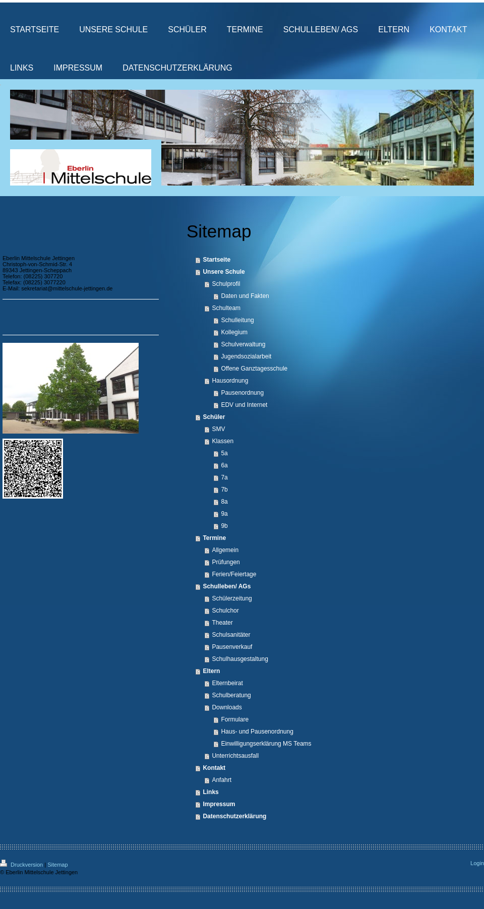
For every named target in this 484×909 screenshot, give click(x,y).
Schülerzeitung (232, 598)
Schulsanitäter (231, 634)
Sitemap (57, 865)
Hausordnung (230, 380)
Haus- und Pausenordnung (257, 731)
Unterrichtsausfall (235, 755)
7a (224, 477)
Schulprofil (226, 283)
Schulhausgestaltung (240, 658)
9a (224, 513)
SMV (218, 429)
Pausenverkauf (232, 646)
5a (224, 453)
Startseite (216, 259)
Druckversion (22, 865)
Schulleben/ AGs (227, 586)
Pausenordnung (242, 392)
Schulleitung (237, 320)
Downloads (226, 707)
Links (210, 792)
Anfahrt (221, 779)
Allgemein (225, 550)
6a (224, 465)
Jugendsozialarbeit (246, 356)
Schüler (214, 416)
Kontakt (214, 767)
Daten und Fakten (245, 295)
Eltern (211, 671)
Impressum (219, 804)
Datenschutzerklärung (234, 816)
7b (224, 489)
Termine (214, 537)
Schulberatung (231, 695)
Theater (222, 622)
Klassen (222, 441)
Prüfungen (225, 562)
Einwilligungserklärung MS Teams (266, 743)
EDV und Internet (244, 404)
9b (224, 525)
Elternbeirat (227, 683)
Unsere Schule (224, 271)
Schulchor (225, 610)
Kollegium (234, 332)
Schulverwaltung (243, 344)
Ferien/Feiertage (234, 574)
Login (477, 863)
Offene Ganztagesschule (254, 368)
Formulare (235, 719)
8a (224, 501)
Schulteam (226, 308)
